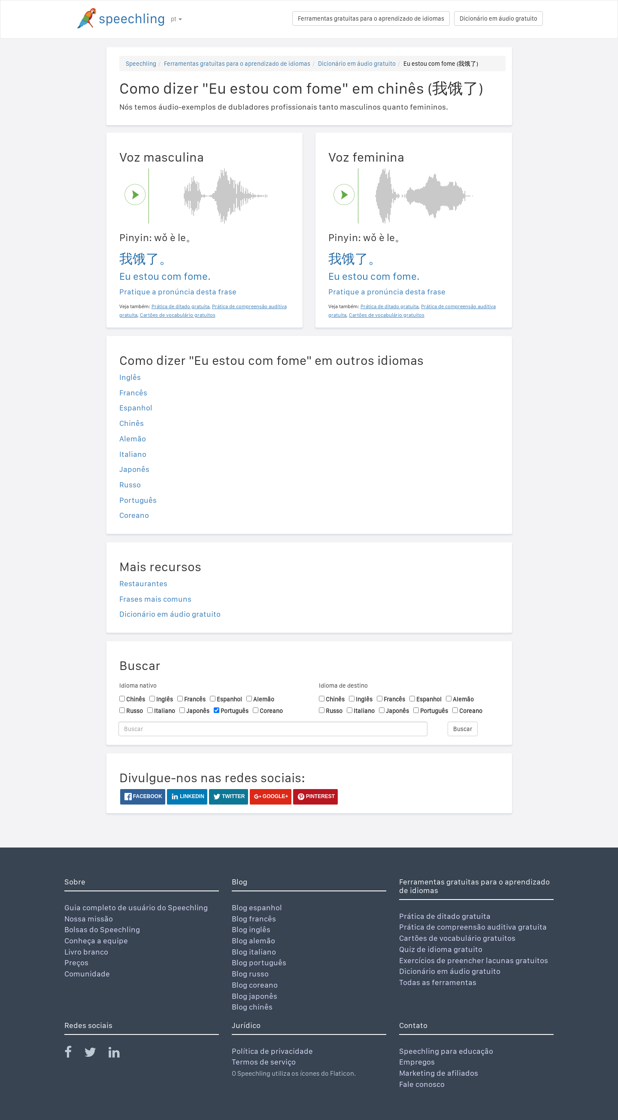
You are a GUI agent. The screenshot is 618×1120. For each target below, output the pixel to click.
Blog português (259, 962)
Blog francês (254, 918)
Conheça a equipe (96, 940)
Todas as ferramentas (437, 982)
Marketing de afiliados (438, 1072)
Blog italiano (254, 951)
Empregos (417, 1061)
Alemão (132, 438)
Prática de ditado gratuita (445, 916)
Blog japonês (254, 996)
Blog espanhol (257, 907)
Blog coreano (255, 984)
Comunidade (87, 973)
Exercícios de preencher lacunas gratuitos (473, 960)
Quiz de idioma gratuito (440, 949)
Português (138, 500)
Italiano (132, 454)
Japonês (134, 469)
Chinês (131, 423)
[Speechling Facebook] (73, 1054)
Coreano (134, 515)
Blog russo (250, 973)
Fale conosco (422, 1084)
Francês (133, 392)
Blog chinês (252, 1006)
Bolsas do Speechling (102, 929)
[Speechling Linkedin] (119, 1054)
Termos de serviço (264, 1061)
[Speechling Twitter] (95, 1054)
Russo (130, 484)
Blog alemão (253, 940)
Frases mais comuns (155, 598)
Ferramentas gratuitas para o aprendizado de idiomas (371, 18)
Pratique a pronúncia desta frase (177, 291)
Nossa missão (88, 918)
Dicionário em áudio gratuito (498, 18)
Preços (76, 962)
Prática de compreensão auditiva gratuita (473, 926)
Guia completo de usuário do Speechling (136, 907)
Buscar (462, 728)
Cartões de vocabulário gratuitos (457, 938)
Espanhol (135, 407)
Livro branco (86, 951)
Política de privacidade (272, 1051)
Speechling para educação (446, 1051)
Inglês (130, 377)
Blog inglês (251, 929)
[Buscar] (272, 729)
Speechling (141, 63)
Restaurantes (143, 583)
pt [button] (176, 18)
